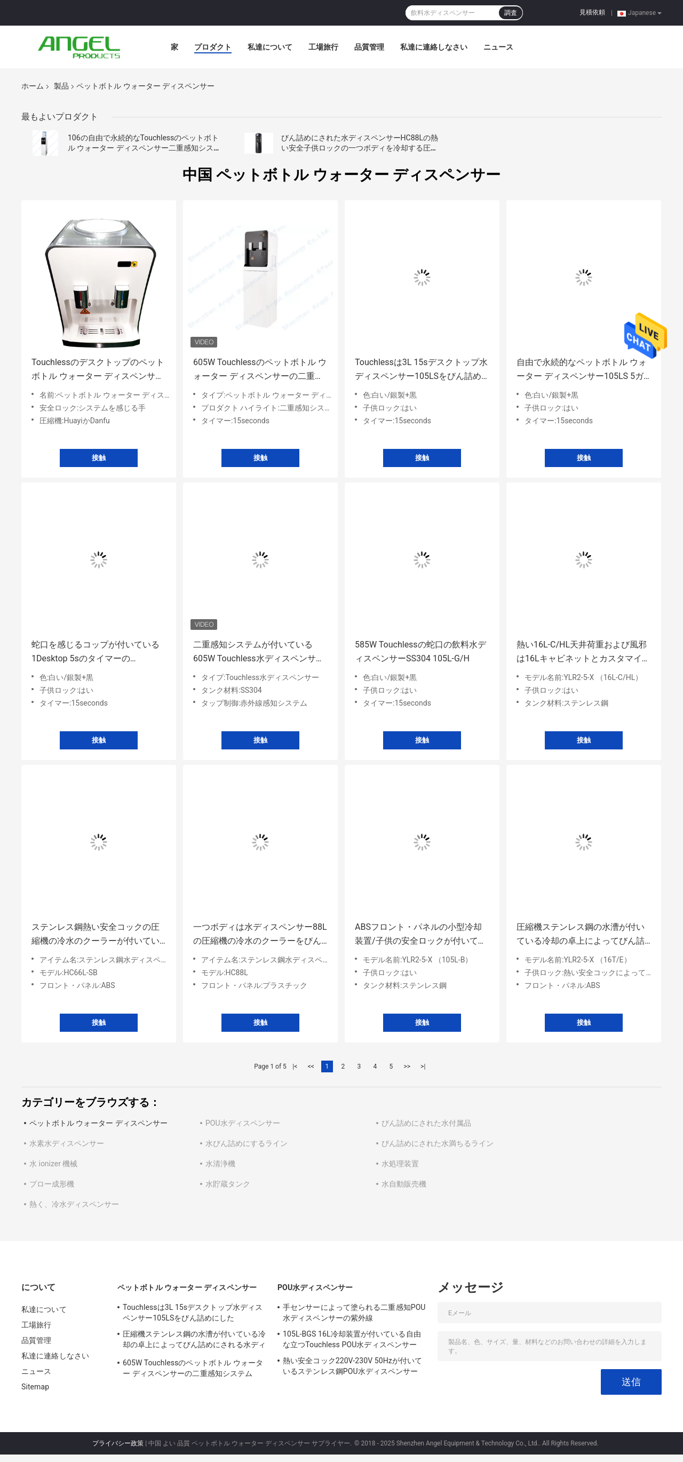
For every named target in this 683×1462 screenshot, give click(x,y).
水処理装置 (400, 1163)
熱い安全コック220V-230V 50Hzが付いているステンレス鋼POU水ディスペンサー (352, 1366)
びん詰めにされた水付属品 (426, 1123)
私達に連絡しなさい (433, 47)
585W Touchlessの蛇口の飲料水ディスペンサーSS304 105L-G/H (420, 651)
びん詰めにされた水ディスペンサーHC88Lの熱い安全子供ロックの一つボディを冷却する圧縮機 (359, 147)
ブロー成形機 (51, 1184)
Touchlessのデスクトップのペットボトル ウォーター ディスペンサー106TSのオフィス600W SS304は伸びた (97, 370)
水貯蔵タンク (227, 1184)
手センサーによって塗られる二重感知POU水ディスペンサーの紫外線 (354, 1312)
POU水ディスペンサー (242, 1123)
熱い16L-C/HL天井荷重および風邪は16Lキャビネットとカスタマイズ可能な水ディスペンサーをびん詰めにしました (583, 652)
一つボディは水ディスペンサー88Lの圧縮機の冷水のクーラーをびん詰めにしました (260, 935)
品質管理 (369, 47)
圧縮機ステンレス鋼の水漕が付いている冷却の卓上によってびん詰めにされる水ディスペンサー (581, 935)
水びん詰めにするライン (246, 1143)
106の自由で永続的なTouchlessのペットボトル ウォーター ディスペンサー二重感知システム (144, 147)
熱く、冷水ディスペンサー (74, 1204)
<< (311, 1066)
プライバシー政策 (118, 1443)
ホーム (32, 86)
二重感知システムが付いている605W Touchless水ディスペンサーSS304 (258, 652)
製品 (61, 86)
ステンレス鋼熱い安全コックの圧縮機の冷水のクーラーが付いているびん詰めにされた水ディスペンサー (95, 935)
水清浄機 (220, 1163)
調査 (510, 13)
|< (294, 1066)
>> (406, 1066)
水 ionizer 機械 (53, 1163)
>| (422, 1066)
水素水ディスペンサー (66, 1143)
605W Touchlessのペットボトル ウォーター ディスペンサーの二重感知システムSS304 (260, 370)
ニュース (498, 47)
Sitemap (35, 1386)
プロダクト (213, 47)
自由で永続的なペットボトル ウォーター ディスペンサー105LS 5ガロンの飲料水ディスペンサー (582, 370)
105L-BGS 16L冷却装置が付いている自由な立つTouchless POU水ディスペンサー (352, 1339)
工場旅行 (323, 47)
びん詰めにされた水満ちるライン (438, 1143)
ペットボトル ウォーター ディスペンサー (98, 1123)
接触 (99, 458)
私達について (270, 47)
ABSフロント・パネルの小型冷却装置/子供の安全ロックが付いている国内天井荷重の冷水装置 (421, 935)
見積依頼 (592, 12)
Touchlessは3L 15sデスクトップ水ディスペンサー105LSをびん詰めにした (421, 370)
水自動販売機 (404, 1184)
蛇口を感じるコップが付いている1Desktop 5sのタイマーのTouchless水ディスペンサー (95, 652)
